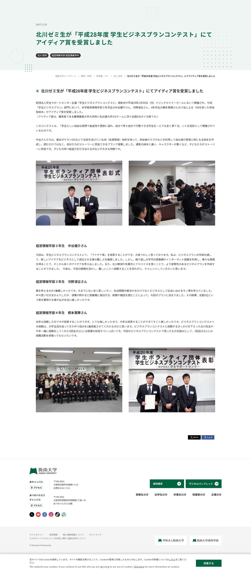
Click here (139, 566)
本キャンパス (36, 481)
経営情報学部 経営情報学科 (65, 55)
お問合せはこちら (61, 488)
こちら (172, 559)
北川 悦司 (42, 55)
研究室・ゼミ (102, 76)
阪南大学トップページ (65, 76)
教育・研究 (86, 76)
